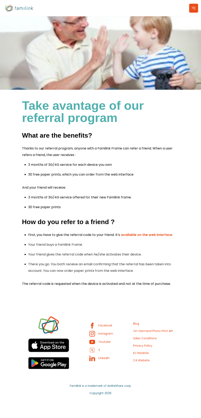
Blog (136, 324)
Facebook (100, 325)
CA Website (141, 360)
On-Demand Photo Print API (153, 331)
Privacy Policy (142, 346)
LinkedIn (99, 358)
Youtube (100, 342)
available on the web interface (146, 234)
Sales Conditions (145, 338)
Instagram (101, 334)
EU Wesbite (141, 353)
